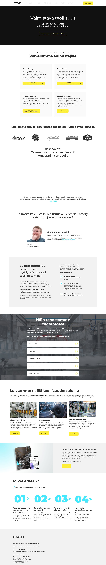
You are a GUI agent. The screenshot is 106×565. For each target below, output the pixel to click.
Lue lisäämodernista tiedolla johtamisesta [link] (33, 83)
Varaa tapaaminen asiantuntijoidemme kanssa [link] (53, 33)
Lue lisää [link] (15, 433)
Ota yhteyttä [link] (88, 3)
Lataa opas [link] (66, 466)
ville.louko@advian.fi (68, 239)
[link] (17, 3)
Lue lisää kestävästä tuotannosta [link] (31, 110)
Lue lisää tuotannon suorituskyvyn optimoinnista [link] (70, 83)
